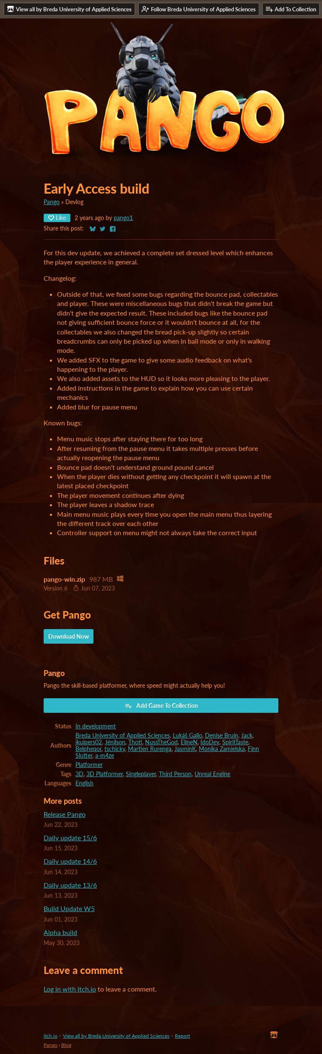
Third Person (175, 774)
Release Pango (65, 814)
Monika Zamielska (222, 749)
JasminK (185, 749)
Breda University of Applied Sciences (122, 735)
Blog (66, 1045)
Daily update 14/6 (70, 861)
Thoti (135, 742)
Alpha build (60, 932)
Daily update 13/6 (70, 885)
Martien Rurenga (149, 749)
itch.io (50, 1036)
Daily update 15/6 (70, 838)
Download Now (68, 636)
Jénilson (115, 742)
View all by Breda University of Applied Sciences (116, 1036)
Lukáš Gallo (187, 735)
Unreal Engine (212, 774)
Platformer (89, 764)
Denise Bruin (221, 735)
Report (182, 1036)
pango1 (123, 218)
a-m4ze (104, 755)
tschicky (114, 749)
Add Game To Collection (161, 706)
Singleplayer (141, 774)
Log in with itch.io (70, 989)
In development (95, 726)
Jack (246, 735)
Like (57, 217)
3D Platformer (104, 774)
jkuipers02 (88, 742)
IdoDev (209, 742)
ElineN (189, 742)
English (84, 783)
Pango (52, 202)
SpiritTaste (235, 742)
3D (79, 774)
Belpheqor (88, 749)
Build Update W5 (69, 908)
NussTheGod (161, 742)
